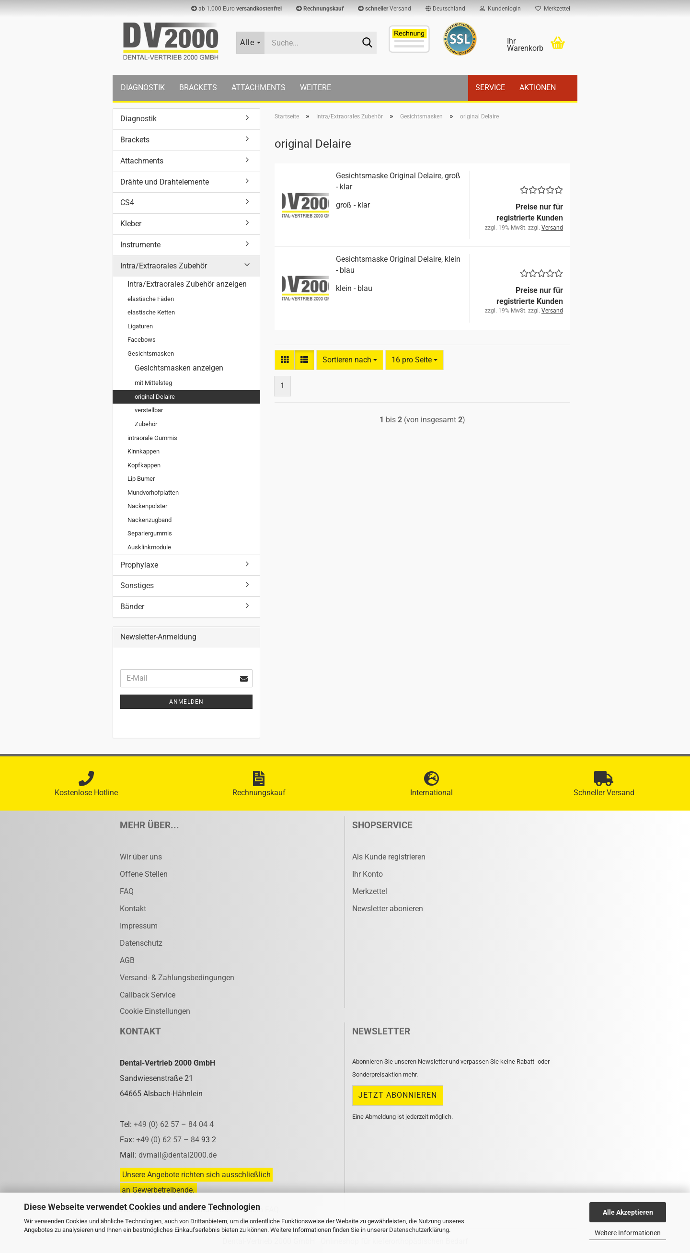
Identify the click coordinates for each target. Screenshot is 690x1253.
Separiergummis (149, 533)
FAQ (127, 891)
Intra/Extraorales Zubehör (163, 265)
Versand (384, 8)
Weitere (315, 87)
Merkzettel (552, 8)
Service (490, 87)
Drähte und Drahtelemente (164, 181)
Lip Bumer (141, 478)
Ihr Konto (367, 874)
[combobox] (349, 360)
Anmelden (186, 701)
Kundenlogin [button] (500, 8)
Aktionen (537, 87)
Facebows (141, 339)
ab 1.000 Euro (236, 8)
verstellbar (149, 410)
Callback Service (147, 994)
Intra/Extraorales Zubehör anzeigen (187, 284)
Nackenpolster (147, 506)
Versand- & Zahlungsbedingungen (177, 977)
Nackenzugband (149, 519)
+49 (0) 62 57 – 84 (168, 1139)
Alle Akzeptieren (628, 1212)
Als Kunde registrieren (389, 856)
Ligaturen (140, 326)
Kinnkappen (143, 451)
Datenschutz (141, 943)
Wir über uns (141, 856)
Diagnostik (143, 87)
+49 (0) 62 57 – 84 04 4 (174, 1124)
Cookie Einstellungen (155, 1011)
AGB (127, 960)
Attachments (258, 87)
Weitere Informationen (628, 1233)
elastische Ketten (151, 312)
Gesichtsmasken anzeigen (179, 367)
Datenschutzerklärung (419, 1229)
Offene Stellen (144, 874)
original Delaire (155, 396)
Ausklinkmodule (149, 547)
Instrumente (140, 244)
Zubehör (146, 424)
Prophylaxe (139, 564)
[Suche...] (250, 43)
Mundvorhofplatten (153, 492)
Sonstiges (137, 585)
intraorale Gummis (152, 437)
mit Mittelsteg (153, 382)
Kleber (130, 223)
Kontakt (133, 908)
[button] (445, 8)
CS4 (127, 202)
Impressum (139, 925)
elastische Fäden (150, 298)
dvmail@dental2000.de (177, 1155)
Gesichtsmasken (150, 353)
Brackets (198, 87)
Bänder (132, 606)
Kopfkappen (144, 465)
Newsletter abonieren (387, 908)
